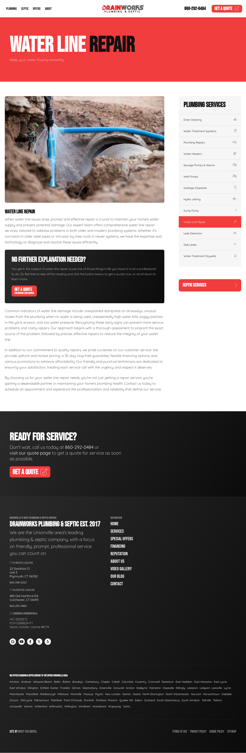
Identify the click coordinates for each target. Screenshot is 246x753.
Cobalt (116, 682)
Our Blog (117, 576)
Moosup (88, 694)
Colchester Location (22, 590)
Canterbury (92, 682)
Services (117, 531)
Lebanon (192, 688)
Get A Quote (24, 291)
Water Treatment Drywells (210, 256)
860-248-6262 (18, 582)
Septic (24, 9)
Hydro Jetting (210, 199)
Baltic (57, 682)
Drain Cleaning (210, 119)
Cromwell (154, 682)
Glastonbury (89, 688)
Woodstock (99, 706)
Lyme (227, 688)
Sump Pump (210, 210)
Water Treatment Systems (210, 131)
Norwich (196, 694)
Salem (138, 700)
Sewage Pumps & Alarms (210, 165)
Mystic (99, 694)
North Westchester (177, 694)
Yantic (126, 706)
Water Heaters (210, 154)
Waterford (41, 706)
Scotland (149, 700)
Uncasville (16, 706)
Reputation (119, 554)
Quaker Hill (126, 700)
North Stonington (153, 694)
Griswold (118, 688)
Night (21, 732)
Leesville (217, 688)
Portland (101, 700)
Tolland (217, 700)
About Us (117, 561)
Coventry (140, 682)
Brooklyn (77, 682)
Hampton (155, 688)
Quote (226, 9)
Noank (137, 694)
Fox (27, 732)
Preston (112, 700)
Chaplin (105, 682)
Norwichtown (211, 694)
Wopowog (114, 706)
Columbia (127, 682)
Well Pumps (210, 176)
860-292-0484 (195, 9)
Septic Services (210, 285)
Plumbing (11, 9)
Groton (130, 688)
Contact (117, 584)
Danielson (168, 682)
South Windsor (191, 700)
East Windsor (18, 688)
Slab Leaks (210, 244)
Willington (70, 706)
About (48, 9)
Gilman (76, 688)
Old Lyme (26, 700)
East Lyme (220, 682)
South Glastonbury (168, 700)
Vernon (28, 706)
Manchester (17, 694)
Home (115, 524)
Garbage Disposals (210, 188)
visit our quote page (31, 453)
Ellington (33, 688)
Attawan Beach (42, 682)
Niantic (126, 694)
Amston (14, 682)
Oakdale (226, 694)
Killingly (180, 688)
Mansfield (32, 694)
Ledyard (205, 688)
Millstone (63, 694)
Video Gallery (121, 569)
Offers (37, 9)
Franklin (65, 688)
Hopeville (168, 688)
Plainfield (56, 700)
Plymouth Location (21, 563)
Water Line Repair (210, 222)
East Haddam (184, 682)
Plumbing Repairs (210, 142)
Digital (33, 732)
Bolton (67, 682)
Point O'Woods (73, 700)
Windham (85, 706)
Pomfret (89, 700)
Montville (76, 694)
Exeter (54, 688)
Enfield (44, 688)
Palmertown (41, 700)
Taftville (206, 700)
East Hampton (203, 682)
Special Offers (122, 539)
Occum (14, 700)
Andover (26, 682)
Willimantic (55, 706)
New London (113, 694)
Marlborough (48, 694)
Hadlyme (141, 688)
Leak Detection (210, 233)
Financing (118, 546)
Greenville (105, 688)
